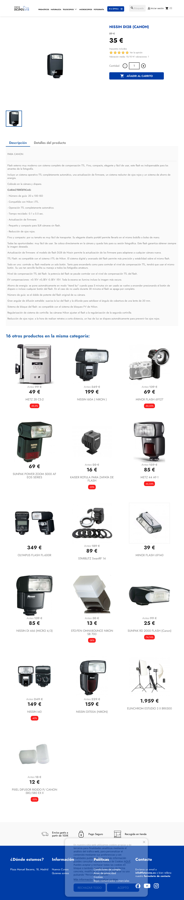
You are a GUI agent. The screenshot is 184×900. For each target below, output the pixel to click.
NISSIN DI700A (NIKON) (92, 712)
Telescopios (68, 9)
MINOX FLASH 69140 (150, 555)
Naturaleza (56, 9)
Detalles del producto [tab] (50, 142)
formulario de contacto (157, 876)
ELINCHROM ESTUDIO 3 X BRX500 (149, 708)
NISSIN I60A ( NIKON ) (92, 399)
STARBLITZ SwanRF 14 (92, 558)
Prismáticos (43, 9)
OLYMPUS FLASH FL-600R (34, 555)
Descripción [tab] (18, 142)
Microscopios (85, 9)
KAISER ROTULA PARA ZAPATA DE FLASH (92, 479)
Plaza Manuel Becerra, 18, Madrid (29, 869)
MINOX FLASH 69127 (149, 399)
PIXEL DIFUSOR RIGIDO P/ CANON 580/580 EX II (34, 791)
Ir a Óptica (114, 9)
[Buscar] (137, 8)
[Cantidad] (134, 65)
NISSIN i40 (34, 712)
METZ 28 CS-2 (34, 399)
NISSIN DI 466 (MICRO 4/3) (34, 631)
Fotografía (99, 9)
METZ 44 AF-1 (150, 477)
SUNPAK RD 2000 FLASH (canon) (149, 631)
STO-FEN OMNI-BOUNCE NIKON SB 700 (92, 632)
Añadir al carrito (136, 76)
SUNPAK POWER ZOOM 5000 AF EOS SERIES (34, 475)
